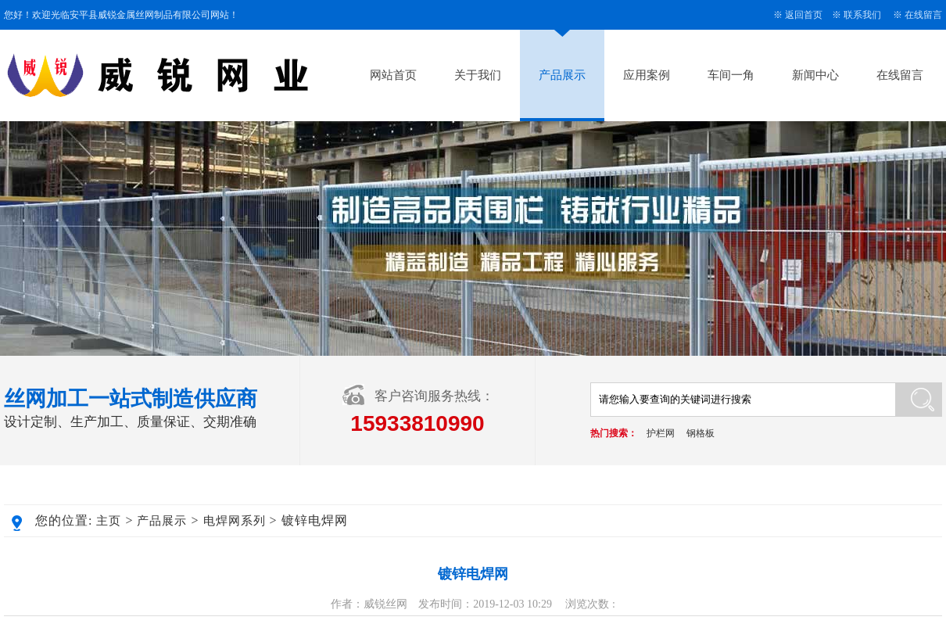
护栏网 (661, 433)
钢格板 (700, 433)
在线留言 (923, 14)
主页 (108, 521)
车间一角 (731, 75)
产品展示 (562, 75)
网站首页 (393, 75)
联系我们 (862, 14)
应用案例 (646, 75)
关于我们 (477, 75)
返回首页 (803, 14)
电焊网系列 (234, 521)
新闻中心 (815, 75)
